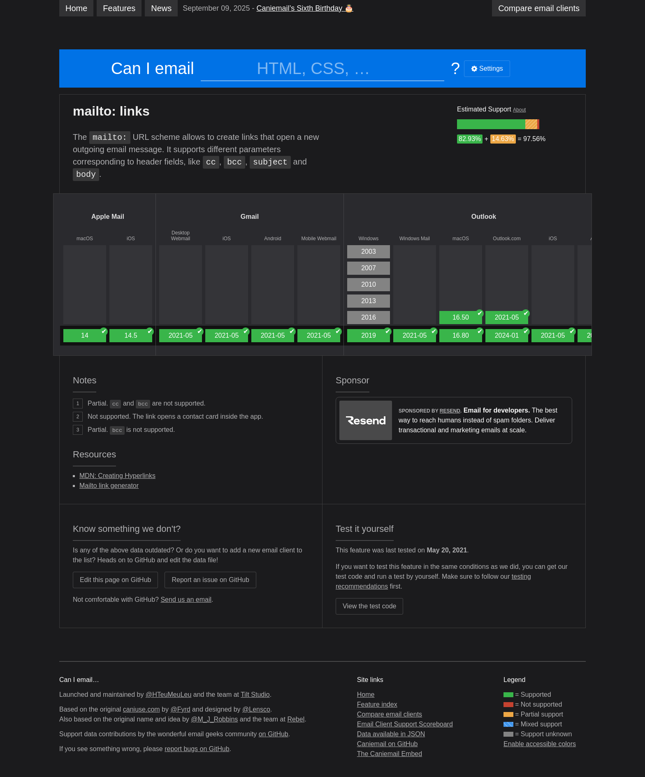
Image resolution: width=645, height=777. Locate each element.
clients (539, 8)
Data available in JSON (391, 734)
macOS (85, 238)
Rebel (295, 719)
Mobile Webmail (318, 238)
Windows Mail (414, 238)
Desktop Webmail (180, 235)
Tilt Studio (255, 694)
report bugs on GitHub (197, 748)
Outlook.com (506, 238)
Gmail (250, 216)
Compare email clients (389, 714)
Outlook (483, 216)
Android (272, 238)
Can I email (152, 68)
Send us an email (185, 599)
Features (119, 8)
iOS (131, 238)
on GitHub (273, 734)
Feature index (377, 704)
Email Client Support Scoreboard (405, 724)
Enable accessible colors (539, 743)
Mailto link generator (109, 485)
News (161, 8)
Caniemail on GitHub (387, 743)
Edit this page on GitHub (115, 579)
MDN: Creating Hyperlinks (117, 475)
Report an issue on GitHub (210, 579)
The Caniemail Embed (389, 753)
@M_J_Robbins (214, 719)
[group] (491, 124)
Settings (487, 68)
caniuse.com (141, 709)
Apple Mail (107, 216)
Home (76, 8)
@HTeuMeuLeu (168, 694)
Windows (369, 238)
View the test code (369, 606)
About (519, 110)
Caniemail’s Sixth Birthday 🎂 (304, 8)
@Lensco (256, 709)
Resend (450, 411)
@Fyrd (180, 709)
